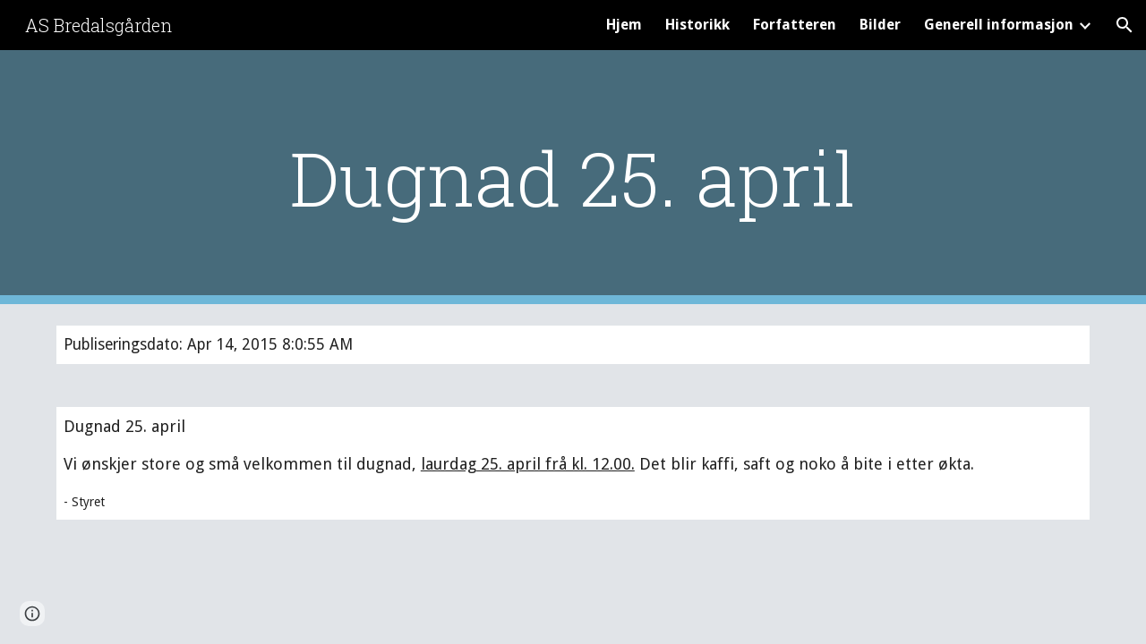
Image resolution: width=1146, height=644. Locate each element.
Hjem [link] (624, 24)
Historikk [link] (697, 24)
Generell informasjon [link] (998, 24)
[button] (1124, 25)
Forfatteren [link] (794, 24)
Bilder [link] (880, 24)
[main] (573, 177)
